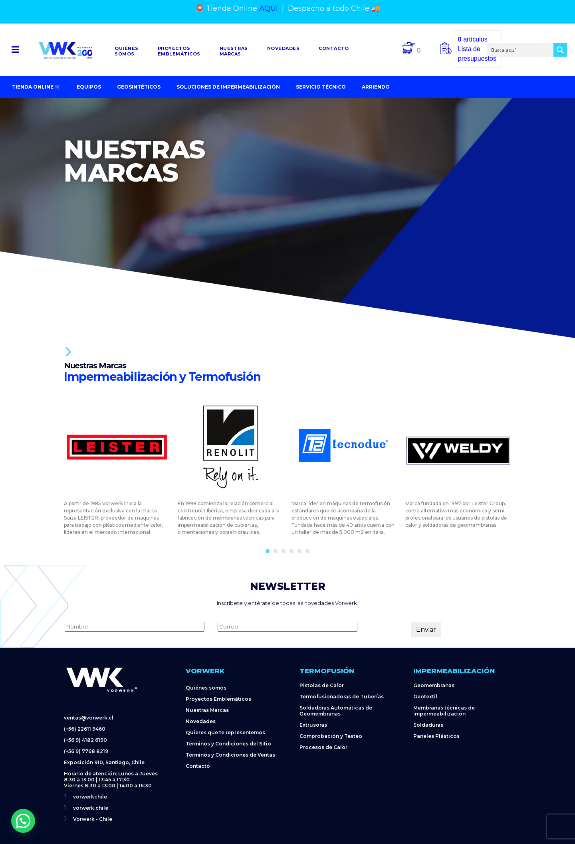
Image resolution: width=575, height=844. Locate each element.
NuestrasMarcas (234, 51)
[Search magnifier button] (560, 50)
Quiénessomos (127, 51)
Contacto (334, 48)
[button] (15, 50)
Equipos (89, 87)
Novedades (283, 48)
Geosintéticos (139, 87)
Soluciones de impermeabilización (228, 87)
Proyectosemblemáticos (179, 51)
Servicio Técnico (321, 87)
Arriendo (376, 87)
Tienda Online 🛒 (36, 87)
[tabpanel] (117, 465)
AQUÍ (268, 8)
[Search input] (520, 50)
